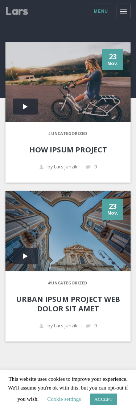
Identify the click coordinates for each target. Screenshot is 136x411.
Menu (101, 11)
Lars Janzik (22, 11)
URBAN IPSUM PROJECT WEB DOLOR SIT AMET (68, 304)
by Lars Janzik (58, 167)
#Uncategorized (67, 133)
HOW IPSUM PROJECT (68, 150)
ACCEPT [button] (103, 399)
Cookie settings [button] (64, 399)
